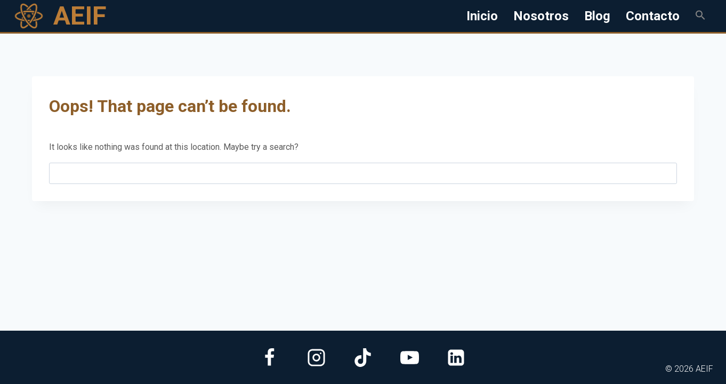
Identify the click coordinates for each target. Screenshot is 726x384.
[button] (700, 16)
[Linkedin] (456, 357)
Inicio (482, 16)
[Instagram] (316, 357)
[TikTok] (363, 357)
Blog (597, 16)
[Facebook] (269, 357)
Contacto (653, 16)
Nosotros (541, 16)
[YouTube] (409, 357)
